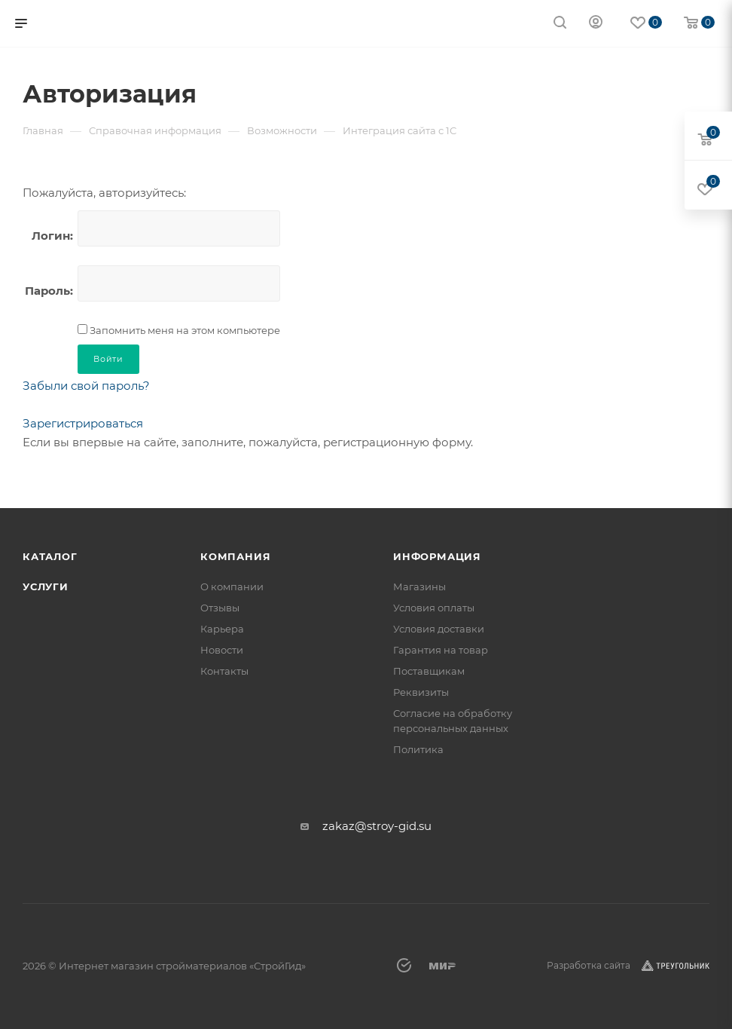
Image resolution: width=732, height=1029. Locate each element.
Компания (235, 556)
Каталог (50, 556)
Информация (437, 556)
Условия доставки (438, 629)
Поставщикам (429, 671)
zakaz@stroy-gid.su (377, 826)
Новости (221, 650)
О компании (232, 586)
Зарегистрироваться (83, 423)
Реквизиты (421, 692)
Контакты (224, 671)
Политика (418, 749)
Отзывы (219, 608)
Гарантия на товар (440, 650)
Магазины (419, 586)
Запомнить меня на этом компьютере (183, 330)
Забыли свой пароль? (86, 385)
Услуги (46, 586)
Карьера (222, 629)
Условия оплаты (433, 608)
